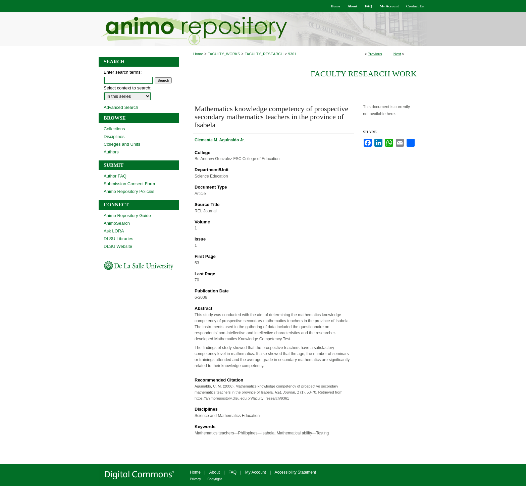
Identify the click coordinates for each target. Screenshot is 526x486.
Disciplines (114, 136)
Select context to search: (127, 87)
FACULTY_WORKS (224, 54)
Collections (114, 128)
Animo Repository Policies (129, 191)
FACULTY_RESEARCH (264, 54)
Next (397, 54)
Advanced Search (121, 107)
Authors (111, 151)
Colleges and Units (122, 144)
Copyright (214, 479)
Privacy (195, 479)
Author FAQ (115, 176)
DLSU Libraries (118, 238)
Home (198, 54)
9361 (292, 54)
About (214, 472)
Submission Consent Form (129, 183)
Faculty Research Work (364, 73)
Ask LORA (114, 230)
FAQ (232, 472)
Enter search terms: (123, 72)
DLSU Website (118, 246)
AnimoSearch (117, 223)
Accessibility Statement (295, 472)
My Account (255, 472)
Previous (375, 54)
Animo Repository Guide (127, 215)
